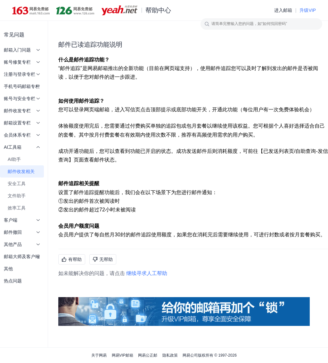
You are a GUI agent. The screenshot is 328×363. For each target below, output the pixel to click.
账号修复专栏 (22, 62)
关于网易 (99, 355)
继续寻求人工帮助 (146, 273)
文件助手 (17, 195)
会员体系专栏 (22, 135)
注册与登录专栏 (22, 74)
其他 (8, 268)
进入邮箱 (283, 10)
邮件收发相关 (21, 171)
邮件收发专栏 (22, 110)
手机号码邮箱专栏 (22, 86)
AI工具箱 (22, 147)
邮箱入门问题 (22, 49)
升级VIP (307, 10)
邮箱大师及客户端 (22, 256)
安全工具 (17, 183)
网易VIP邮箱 (122, 355)
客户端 (22, 220)
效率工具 (17, 207)
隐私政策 (170, 355)
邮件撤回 (22, 232)
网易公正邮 (147, 355)
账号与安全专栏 (22, 98)
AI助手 (14, 159)
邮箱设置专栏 (22, 122)
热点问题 (13, 280)
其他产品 (22, 244)
